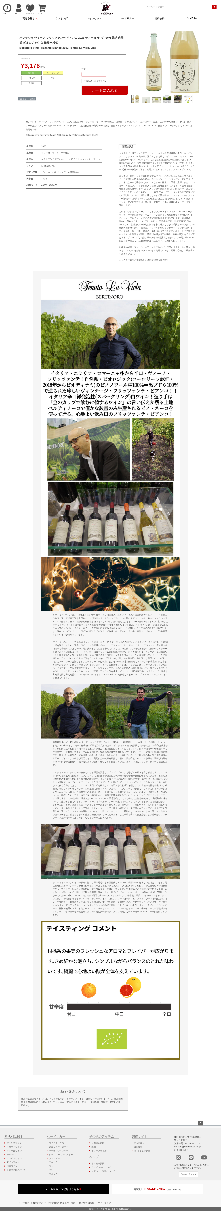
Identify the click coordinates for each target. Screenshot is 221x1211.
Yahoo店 (138, 1147)
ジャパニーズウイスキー (61, 1154)
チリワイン (12, 1154)
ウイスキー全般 (56, 1143)
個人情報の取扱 (86, 1203)
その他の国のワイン (16, 1170)
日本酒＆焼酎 (97, 1143)
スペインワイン (14, 1158)
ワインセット (94, 18)
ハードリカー (126, 18)
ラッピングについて (101, 1167)
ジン (51, 1170)
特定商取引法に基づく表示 (62, 1203)
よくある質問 (97, 1163)
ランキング (61, 18)
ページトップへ (200, 1123)
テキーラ (53, 1162)
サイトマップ (104, 1203)
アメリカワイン (14, 1150)
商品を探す (29, 18)
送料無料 (159, 18)
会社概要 (24, 1203)
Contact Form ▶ (189, 1174)
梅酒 (93, 1147)
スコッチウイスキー (58, 1147)
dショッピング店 (142, 1150)
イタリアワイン (14, 1147)
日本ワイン (12, 1166)
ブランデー (54, 1158)
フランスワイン (14, 1143)
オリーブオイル (99, 1150)
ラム (51, 1166)
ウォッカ (53, 1174)
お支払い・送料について (103, 1171)
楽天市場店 (139, 1143)
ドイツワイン (13, 1162)
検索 (214, 7)
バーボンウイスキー (58, 1150)
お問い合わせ (39, 1203)
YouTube (192, 18)
